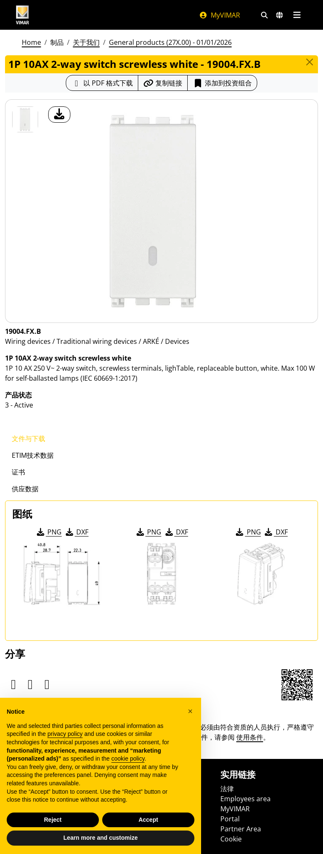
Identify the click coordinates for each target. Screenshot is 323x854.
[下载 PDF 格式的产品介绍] (102, 83)
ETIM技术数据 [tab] (33, 455)
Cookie (231, 839)
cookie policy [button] (128, 758)
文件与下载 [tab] (28, 438)
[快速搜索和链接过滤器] (264, 15)
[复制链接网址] (163, 83)
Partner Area (240, 828)
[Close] (310, 62)
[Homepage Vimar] (22, 14)
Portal (230, 818)
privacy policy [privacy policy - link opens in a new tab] (65, 733)
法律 (227, 788)
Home (31, 42)
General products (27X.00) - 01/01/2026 (170, 42)
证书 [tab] (18, 472)
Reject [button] (53, 819)
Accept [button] (148, 819)
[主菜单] (297, 15)
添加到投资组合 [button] (222, 83)
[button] (190, 711)
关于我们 (86, 42)
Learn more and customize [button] (100, 837)
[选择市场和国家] (279, 15)
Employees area (245, 798)
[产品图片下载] (59, 114)
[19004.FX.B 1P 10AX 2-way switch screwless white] (25, 119)
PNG (48, 532)
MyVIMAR (219, 15)
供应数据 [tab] (25, 488)
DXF (76, 532)
